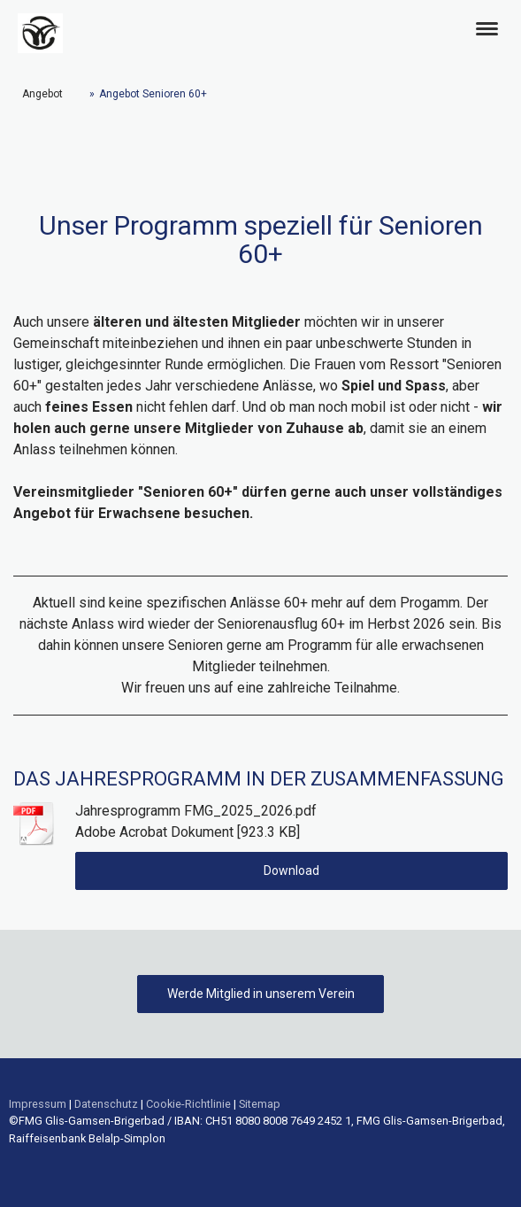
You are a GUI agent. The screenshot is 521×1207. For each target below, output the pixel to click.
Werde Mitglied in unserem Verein (261, 993)
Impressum (37, 1103)
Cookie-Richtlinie (188, 1103)
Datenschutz (106, 1103)
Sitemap (259, 1103)
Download (291, 870)
